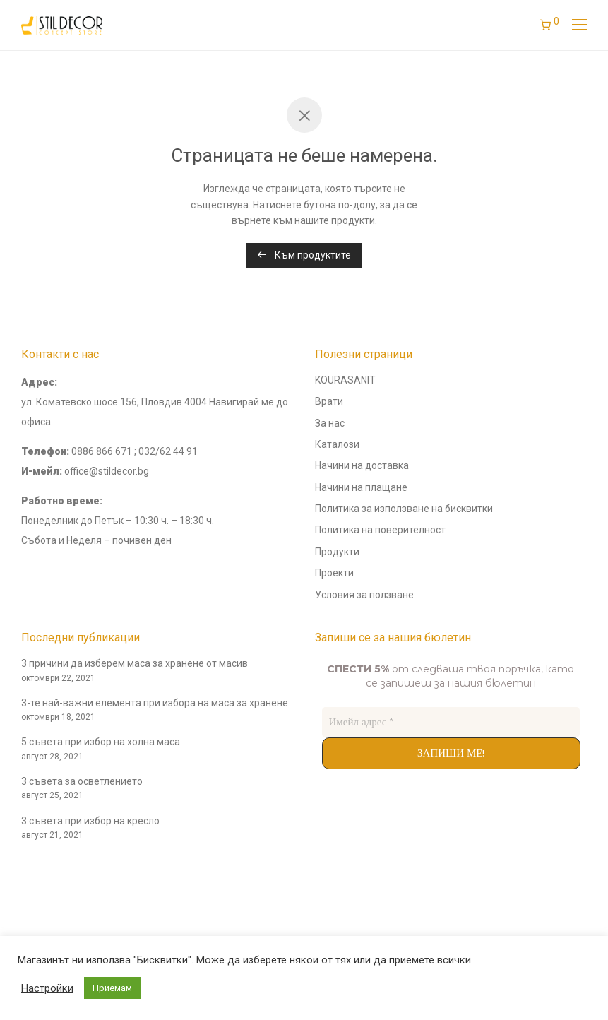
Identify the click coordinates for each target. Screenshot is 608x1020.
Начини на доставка (362, 465)
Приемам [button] (112, 988)
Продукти (337, 551)
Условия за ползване (364, 594)
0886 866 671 (101, 451)
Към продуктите (304, 255)
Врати (329, 401)
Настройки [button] (47, 988)
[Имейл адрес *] (451, 722)
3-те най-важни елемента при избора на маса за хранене (154, 702)
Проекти (334, 573)
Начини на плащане (361, 487)
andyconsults (51, 880)
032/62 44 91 (168, 451)
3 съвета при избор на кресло (90, 820)
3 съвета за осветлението (82, 781)
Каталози (337, 444)
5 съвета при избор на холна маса (100, 741)
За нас (330, 423)
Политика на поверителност (380, 529)
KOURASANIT (345, 380)
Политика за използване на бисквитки (404, 508)
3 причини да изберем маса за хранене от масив (134, 663)
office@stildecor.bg (106, 471)
